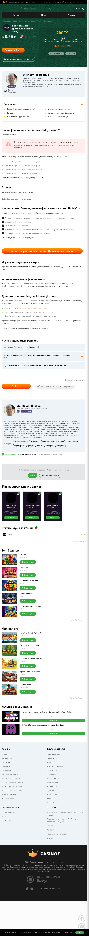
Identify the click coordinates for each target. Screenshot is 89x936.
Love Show (26, 591)
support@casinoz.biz (77, 2)
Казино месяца (53, 802)
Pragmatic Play (26, 711)
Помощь (50, 849)
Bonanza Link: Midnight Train (32, 630)
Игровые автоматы (10, 798)
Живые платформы (55, 790)
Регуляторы (52, 810)
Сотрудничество (8, 836)
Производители (53, 778)
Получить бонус (13, 53)
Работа (5, 840)
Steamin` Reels (27, 708)
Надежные (6, 794)
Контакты (51, 853)
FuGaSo (24, 607)
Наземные (51, 798)
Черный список (8, 782)
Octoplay (24, 659)
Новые (4, 778)
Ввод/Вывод (52, 782)
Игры (43, 17)
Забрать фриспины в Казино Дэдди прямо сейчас (42, 274)
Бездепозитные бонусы (12, 814)
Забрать (16, 409)
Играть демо (31, 586)
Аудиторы (51, 814)
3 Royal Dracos (27, 578)
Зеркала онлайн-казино (12, 810)
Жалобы (50, 826)
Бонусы (71, 17)
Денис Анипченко (13, 95)
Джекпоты (6, 790)
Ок (80, 932)
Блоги (49, 822)
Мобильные (52, 818)
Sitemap (50, 861)
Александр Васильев (28, 478)
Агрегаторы (52, 794)
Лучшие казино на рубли (12, 806)
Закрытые (6, 786)
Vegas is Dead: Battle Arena (32, 695)
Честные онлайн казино (12, 802)
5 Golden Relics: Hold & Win (32, 669)
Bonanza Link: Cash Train (31, 604)
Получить (53, 744)
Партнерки (6, 844)
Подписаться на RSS (51, 912)
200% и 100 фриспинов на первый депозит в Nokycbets (43, 749)
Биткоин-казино (9, 818)
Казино (16, 17)
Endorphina (25, 581)
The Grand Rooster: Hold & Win (33, 682)
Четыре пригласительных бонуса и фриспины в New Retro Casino (47, 735)
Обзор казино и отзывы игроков (18, 62)
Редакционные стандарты (58, 857)
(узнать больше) (69, 932)
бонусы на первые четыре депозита (32, 332)
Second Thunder (28, 617)
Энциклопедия (8, 822)
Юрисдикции (52, 806)
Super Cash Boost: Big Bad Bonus (34, 656)
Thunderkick (26, 620)
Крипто (50, 786)
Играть (11, 541)
